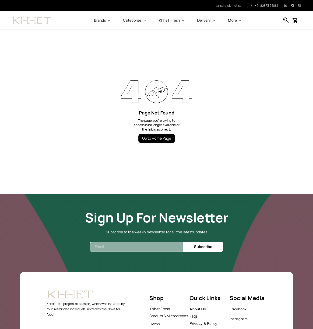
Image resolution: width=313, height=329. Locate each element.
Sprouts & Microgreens (168, 316)
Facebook (238, 309)
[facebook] (292, 5)
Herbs (154, 324)
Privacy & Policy (203, 323)
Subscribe (203, 246)
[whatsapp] (285, 5)
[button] (296, 20)
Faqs (193, 316)
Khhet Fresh (159, 309)
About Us (198, 309)
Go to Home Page (156, 138)
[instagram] (299, 5)
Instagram (239, 318)
